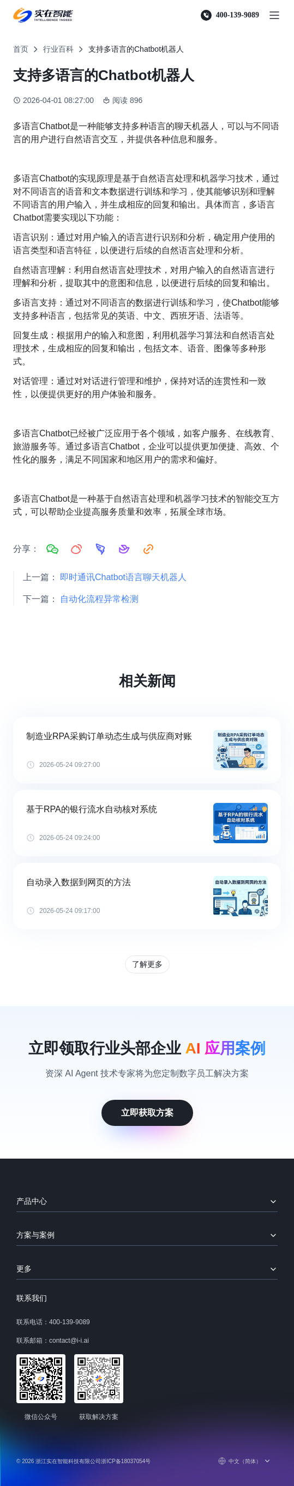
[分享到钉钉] (100, 549)
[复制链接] (148, 549)
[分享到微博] (76, 549)
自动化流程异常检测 (99, 599)
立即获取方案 (147, 1112)
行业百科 (58, 49)
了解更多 (147, 964)
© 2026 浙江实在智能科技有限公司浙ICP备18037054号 (83, 1461)
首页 (20, 49)
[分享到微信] (52, 549)
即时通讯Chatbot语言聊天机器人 (123, 577)
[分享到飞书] (124, 549)
